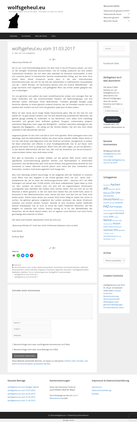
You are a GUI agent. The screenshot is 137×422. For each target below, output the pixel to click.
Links (53, 36)
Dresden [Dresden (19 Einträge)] (106, 203)
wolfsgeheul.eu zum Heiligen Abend (23, 387)
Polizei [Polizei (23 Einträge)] (110, 227)
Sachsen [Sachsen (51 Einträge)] (108, 230)
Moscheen (68, 270)
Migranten (59, 270)
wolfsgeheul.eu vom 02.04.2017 (26, 277)
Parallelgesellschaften (80, 270)
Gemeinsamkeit (18, 270)
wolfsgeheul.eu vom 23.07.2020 (21, 390)
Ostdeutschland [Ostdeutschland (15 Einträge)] (108, 224)
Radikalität (16, 272)
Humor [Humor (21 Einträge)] (106, 213)
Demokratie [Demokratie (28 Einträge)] (108, 195)
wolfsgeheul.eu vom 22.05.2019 (21, 393)
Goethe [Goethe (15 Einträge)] (110, 210)
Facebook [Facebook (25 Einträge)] (119, 202)
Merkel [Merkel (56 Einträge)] (107, 220)
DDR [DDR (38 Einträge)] (118, 192)
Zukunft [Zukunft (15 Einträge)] (113, 239)
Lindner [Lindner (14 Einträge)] (116, 217)
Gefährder (84, 267)
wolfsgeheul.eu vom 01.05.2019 (21, 397)
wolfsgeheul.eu (26, 7)
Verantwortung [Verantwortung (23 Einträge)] (109, 236)
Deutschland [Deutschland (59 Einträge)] (111, 199)
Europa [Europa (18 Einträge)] (112, 203)
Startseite (13, 36)
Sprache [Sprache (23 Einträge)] (122, 230)
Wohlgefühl (53, 272)
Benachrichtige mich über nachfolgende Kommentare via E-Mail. (42, 344)
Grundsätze (26, 36)
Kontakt (95, 393)
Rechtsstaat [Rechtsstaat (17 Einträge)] (117, 227)
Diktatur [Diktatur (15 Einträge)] (122, 200)
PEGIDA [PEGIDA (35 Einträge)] (116, 223)
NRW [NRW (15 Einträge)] (120, 220)
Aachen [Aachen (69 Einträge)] (115, 184)
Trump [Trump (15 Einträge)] (111, 233)
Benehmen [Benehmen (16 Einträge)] (112, 189)
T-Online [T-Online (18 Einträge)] (106, 233)
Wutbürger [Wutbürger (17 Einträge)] (106, 239)
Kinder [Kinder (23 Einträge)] (106, 217)
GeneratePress (83, 415)
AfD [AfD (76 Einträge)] (105, 189)
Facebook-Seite (111, 63)
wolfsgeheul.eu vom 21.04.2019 (21, 400)
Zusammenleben (64, 272)
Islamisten (51, 270)
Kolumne (17, 265)
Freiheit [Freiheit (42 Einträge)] (118, 206)
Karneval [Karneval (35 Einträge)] (119, 213)
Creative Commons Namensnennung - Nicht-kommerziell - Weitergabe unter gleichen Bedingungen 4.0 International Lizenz (113, 299)
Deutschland (58, 267)
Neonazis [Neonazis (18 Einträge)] (115, 220)
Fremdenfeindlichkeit (72, 267)
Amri (29, 267)
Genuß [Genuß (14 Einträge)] (105, 210)
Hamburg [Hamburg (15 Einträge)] (121, 210)
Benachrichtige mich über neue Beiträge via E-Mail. (36, 349)
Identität (34, 270)
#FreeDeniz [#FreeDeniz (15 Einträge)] (106, 185)
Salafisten (24, 272)
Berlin (50, 267)
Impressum (97, 387)
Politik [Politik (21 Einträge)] (105, 227)
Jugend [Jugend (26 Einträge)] (112, 213)
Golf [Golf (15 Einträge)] (113, 210)
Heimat (27, 270)
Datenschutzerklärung (101, 390)
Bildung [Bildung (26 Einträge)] (106, 193)
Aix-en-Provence (20, 267)
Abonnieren (112, 119)
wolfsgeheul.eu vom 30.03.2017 (26, 274)
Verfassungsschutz (41, 272)
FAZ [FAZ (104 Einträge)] (106, 206)
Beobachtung (43, 267)
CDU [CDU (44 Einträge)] (112, 192)
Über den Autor (41, 36)
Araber (34, 267)
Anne (105, 160)
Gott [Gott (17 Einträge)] (116, 210)
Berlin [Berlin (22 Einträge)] (118, 189)
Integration (42, 270)
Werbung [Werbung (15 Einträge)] (118, 236)
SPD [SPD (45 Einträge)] (116, 230)
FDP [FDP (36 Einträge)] (111, 206)
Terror (31, 272)
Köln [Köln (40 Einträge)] (111, 216)
